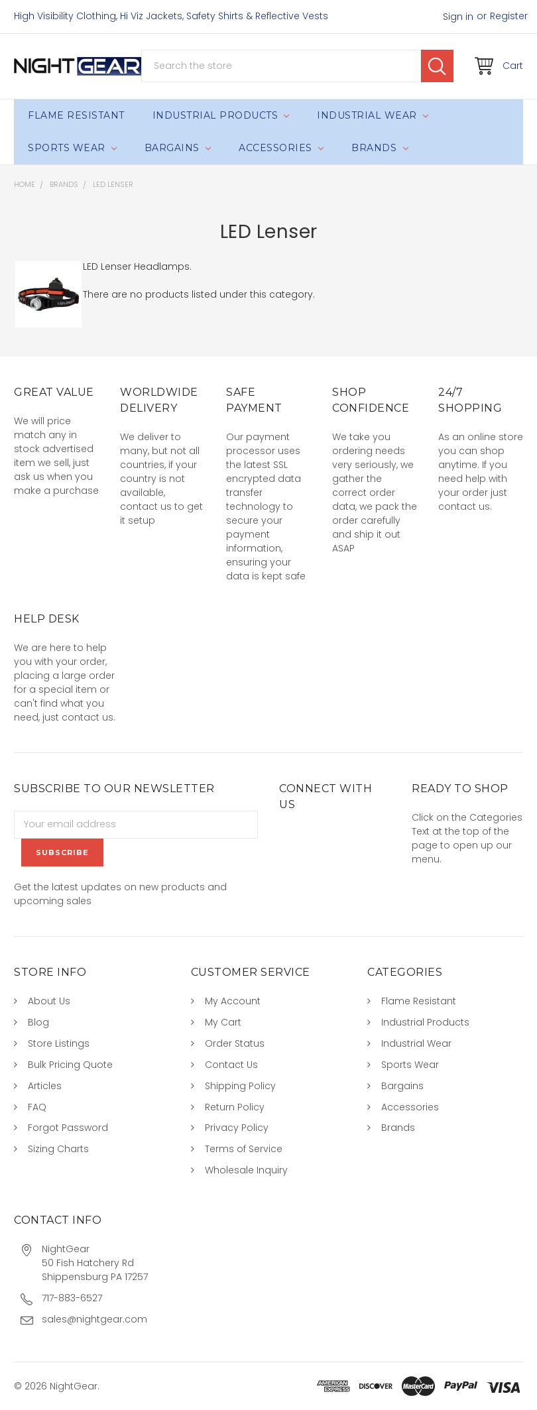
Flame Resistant (76, 115)
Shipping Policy (240, 1085)
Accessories (281, 148)
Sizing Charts (58, 1148)
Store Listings (59, 1043)
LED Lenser (113, 184)
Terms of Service (243, 1148)
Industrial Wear (372, 115)
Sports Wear (72, 148)
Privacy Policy (236, 1127)
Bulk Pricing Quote (70, 1064)
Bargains (178, 148)
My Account (233, 1001)
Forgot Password (68, 1127)
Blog (38, 1022)
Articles (45, 1085)
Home (24, 184)
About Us (49, 1001)
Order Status (235, 1043)
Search (437, 66)
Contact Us (231, 1064)
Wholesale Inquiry (246, 1170)
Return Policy (235, 1107)
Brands (379, 148)
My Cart (223, 1022)
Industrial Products (221, 115)
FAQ (37, 1107)
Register (509, 16)
